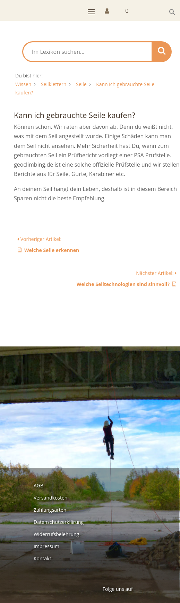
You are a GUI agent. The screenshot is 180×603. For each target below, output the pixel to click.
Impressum (46, 546)
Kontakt (42, 558)
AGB (38, 485)
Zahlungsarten (50, 509)
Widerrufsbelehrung (56, 534)
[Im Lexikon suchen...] (87, 51)
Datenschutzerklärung (59, 522)
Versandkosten (50, 497)
